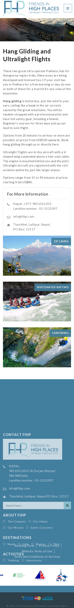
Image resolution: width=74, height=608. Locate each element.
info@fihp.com (23, 216)
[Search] (67, 535)
